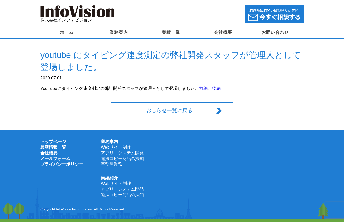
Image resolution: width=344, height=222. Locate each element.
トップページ (53, 141)
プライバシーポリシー (61, 164)
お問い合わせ (275, 32)
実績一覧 (171, 32)
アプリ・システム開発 (122, 153)
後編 (216, 88)
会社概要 (223, 32)
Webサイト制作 (116, 147)
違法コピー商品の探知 (122, 158)
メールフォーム (55, 158)
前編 (203, 88)
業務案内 (119, 32)
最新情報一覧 (53, 147)
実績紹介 (109, 178)
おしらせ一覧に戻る (169, 110)
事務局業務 (111, 164)
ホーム (67, 32)
